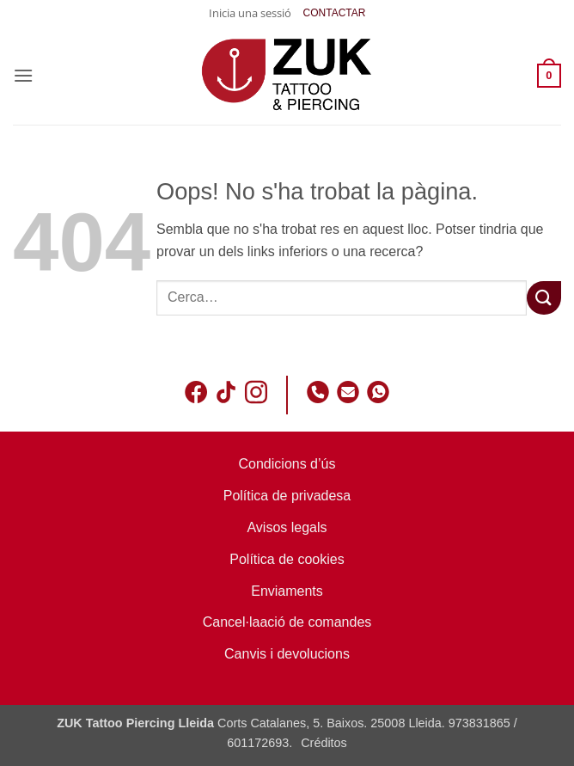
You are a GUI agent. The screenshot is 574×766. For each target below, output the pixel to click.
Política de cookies (286, 559)
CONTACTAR (334, 13)
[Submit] (544, 298)
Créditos (324, 743)
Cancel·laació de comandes (287, 622)
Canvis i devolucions (287, 654)
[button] (250, 13)
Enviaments (287, 591)
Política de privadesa (287, 495)
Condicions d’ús (287, 464)
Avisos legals (287, 527)
